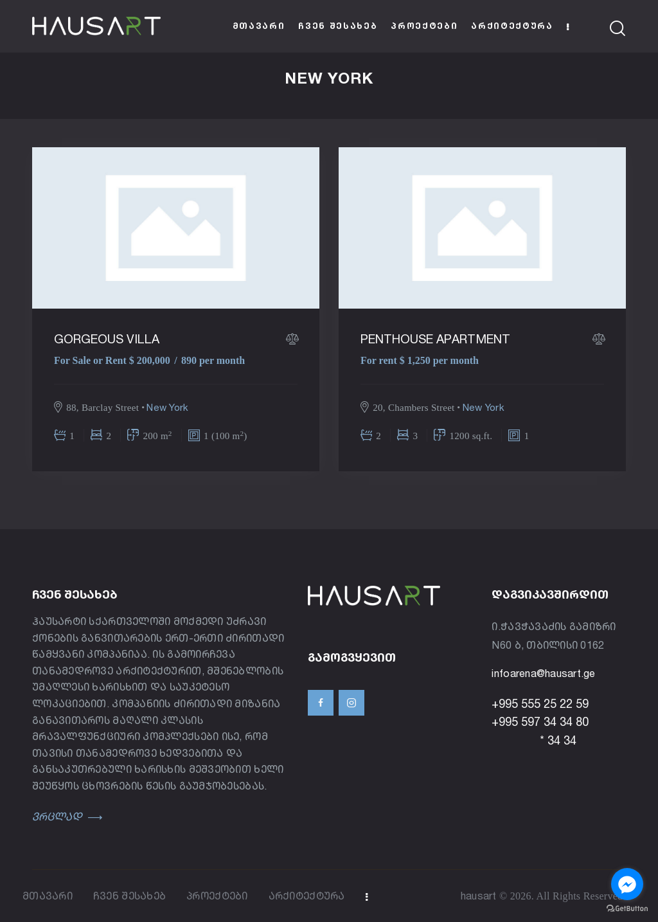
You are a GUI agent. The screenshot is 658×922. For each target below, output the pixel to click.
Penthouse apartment (435, 339)
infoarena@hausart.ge (543, 673)
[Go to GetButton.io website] (627, 909)
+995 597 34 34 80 (540, 722)
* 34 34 (534, 740)
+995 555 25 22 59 (540, 703)
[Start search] (618, 28)
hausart (479, 895)
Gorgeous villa (107, 339)
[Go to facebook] (627, 884)
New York (167, 407)
